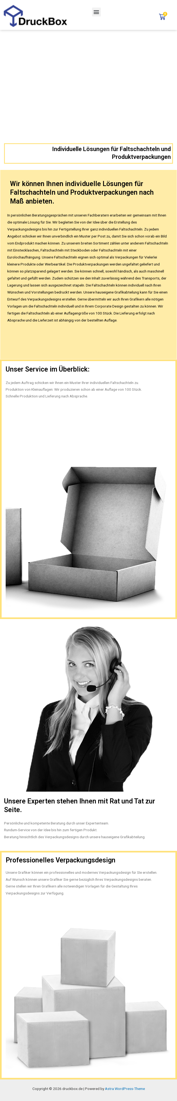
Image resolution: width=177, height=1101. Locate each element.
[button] (96, 12)
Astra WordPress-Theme (125, 1088)
